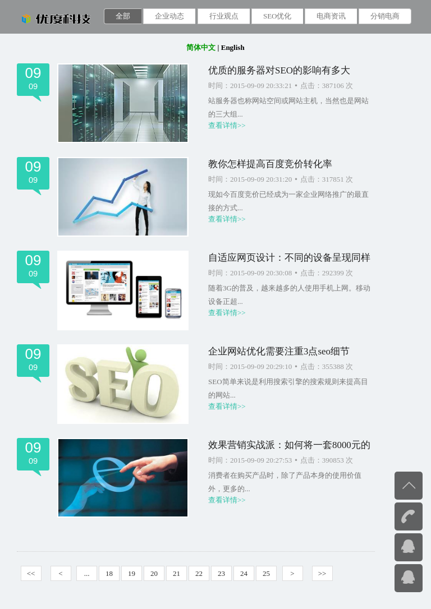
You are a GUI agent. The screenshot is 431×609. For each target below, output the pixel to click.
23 (221, 573)
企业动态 (169, 16)
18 (109, 573)
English (233, 47)
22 (199, 573)
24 (243, 573)
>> (322, 573)
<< (31, 573)
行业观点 (224, 16)
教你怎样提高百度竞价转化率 (270, 164)
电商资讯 (331, 16)
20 (154, 573)
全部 (123, 16)
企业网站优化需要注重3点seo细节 (279, 351)
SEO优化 (277, 16)
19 (131, 573)
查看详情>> (227, 125)
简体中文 (201, 47)
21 (176, 573)
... (87, 573)
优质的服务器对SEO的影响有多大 (279, 70)
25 (266, 573)
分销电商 (385, 16)
